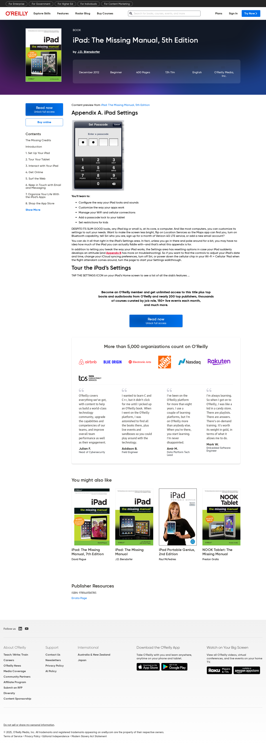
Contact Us (52, 654)
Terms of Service (13, 736)
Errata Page (79, 598)
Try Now (251, 13)
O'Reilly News (12, 665)
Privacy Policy (54, 665)
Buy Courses (105, 13)
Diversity (9, 693)
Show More (33, 209)
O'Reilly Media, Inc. (224, 74)
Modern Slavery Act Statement (89, 736)
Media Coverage (15, 671)
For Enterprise (16, 3)
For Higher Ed (65, 3)
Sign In (233, 13)
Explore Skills (42, 13)
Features (63, 13)
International (88, 647)
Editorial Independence (55, 736)
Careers (9, 660)
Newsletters (53, 660)
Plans (218, 13)
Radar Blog (82, 13)
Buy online (44, 122)
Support (52, 647)
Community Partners (17, 676)
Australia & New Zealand (94, 654)
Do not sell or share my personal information (29, 725)
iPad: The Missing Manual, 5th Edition (125, 105)
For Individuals (88, 3)
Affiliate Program (15, 682)
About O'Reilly (15, 647)
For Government (41, 3)
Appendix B (113, 253)
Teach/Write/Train (16, 654)
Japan (82, 660)
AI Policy (50, 671)
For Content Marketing (117, 3)
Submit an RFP (13, 687)
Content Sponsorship (17, 698)
